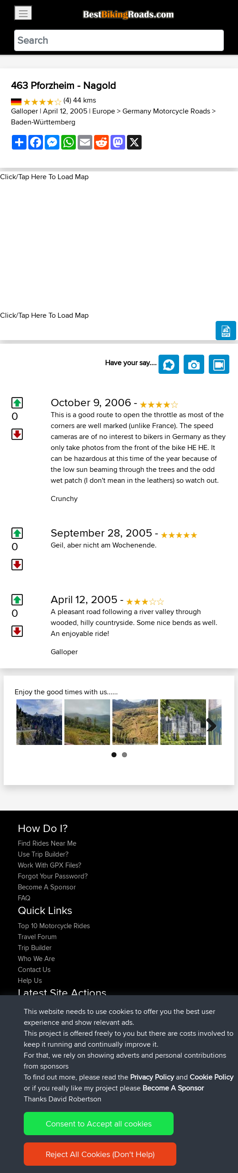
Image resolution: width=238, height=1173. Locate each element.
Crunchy (64, 498)
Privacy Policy (152, 1142)
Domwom (33, 1052)
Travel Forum (37, 936)
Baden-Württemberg (43, 122)
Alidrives (31, 1041)
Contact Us (34, 969)
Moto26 (97, 1019)
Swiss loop (99, 1052)
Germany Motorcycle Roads (166, 111)
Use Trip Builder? (43, 854)
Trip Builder (35, 947)
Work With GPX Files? (49, 865)
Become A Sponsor (47, 887)
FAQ (24, 898)
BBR (69, 1008)
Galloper (24, 111)
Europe (103, 111)
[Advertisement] (119, 246)
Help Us (30, 980)
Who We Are (36, 958)
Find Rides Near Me (47, 843)
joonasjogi (34, 1019)
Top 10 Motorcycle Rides (54, 925)
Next (208, 722)
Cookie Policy (211, 1142)
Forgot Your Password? (53, 876)
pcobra (29, 1008)
